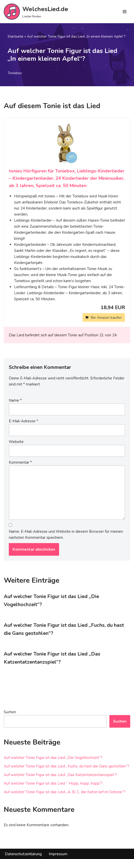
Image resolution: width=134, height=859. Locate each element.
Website (16, 441)
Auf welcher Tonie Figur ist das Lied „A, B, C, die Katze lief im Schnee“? (64, 791)
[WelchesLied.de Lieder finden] (36, 12)
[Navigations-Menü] (124, 12)
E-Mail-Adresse (23, 421)
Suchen (10, 712)
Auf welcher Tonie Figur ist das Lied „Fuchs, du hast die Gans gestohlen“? (66, 766)
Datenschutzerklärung (23, 853)
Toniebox (15, 73)
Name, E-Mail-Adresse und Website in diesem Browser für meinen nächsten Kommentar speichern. (66, 534)
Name (15, 400)
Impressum (58, 853)
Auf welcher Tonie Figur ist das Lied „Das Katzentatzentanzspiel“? (60, 774)
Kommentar (20, 462)
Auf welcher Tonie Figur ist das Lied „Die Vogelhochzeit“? (53, 757)
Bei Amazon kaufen (106, 317)
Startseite (15, 36)
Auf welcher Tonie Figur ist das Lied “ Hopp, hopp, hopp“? (53, 783)
